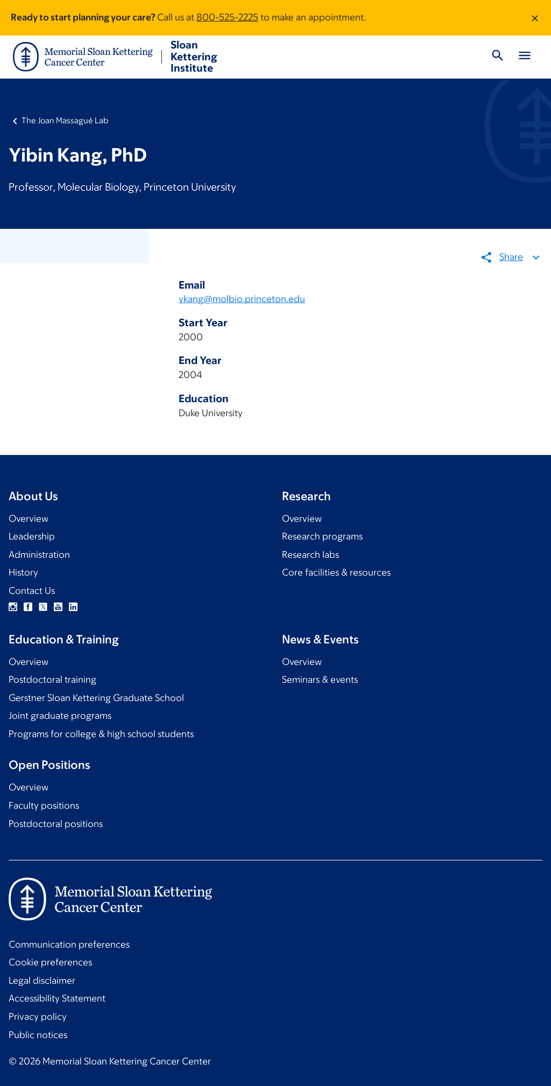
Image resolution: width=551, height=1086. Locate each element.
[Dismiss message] (534, 18)
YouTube (58, 606)
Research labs (310, 554)
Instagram (13, 606)
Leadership (32, 536)
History (23, 572)
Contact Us (32, 590)
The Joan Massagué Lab (65, 120)
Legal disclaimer (42, 980)
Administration (39, 554)
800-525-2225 (227, 17)
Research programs (322, 536)
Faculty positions (44, 805)
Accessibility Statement (57, 998)
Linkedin (73, 606)
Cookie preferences (50, 962)
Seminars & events (320, 679)
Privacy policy (38, 1016)
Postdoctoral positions (56, 823)
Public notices (38, 1034)
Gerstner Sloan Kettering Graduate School (96, 697)
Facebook (28, 606)
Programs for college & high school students (101, 733)
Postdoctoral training (52, 679)
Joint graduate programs (60, 715)
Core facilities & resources (336, 572)
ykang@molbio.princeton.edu (242, 299)
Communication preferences (69, 944)
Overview (28, 518)
